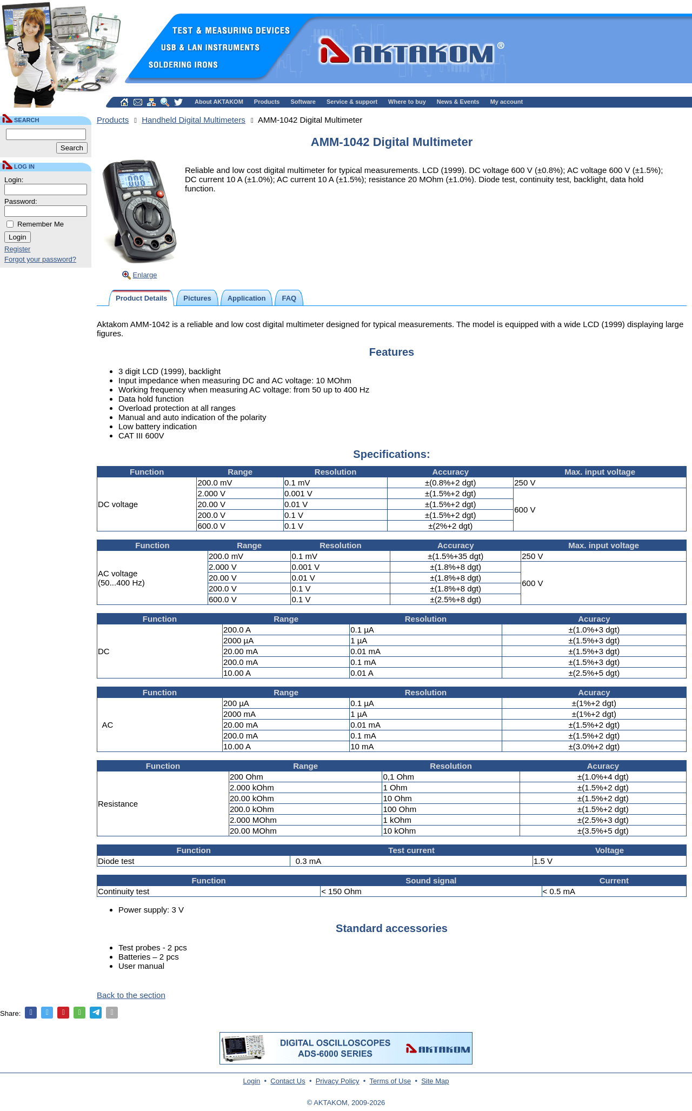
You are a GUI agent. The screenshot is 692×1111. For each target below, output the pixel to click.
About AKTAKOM (219, 101)
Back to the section (131, 995)
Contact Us (287, 1081)
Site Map (435, 1081)
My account (506, 101)
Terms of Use (390, 1081)
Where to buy (407, 101)
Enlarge (145, 275)
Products (267, 101)
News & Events (458, 101)
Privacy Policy (338, 1081)
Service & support (352, 101)
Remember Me (40, 224)
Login (252, 1081)
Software (303, 101)
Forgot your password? (40, 259)
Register (17, 249)
